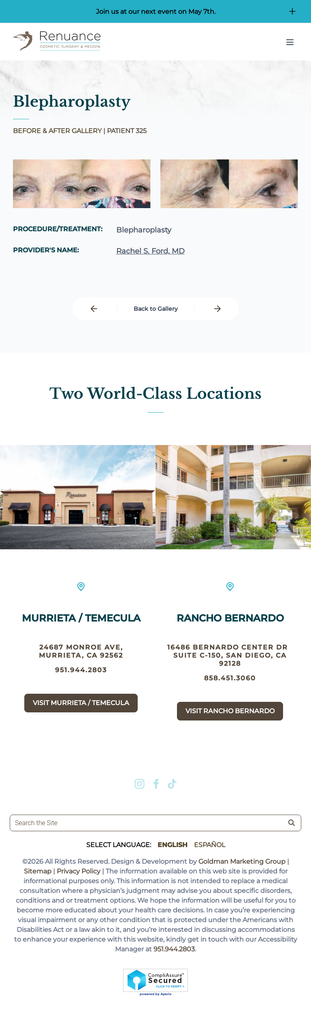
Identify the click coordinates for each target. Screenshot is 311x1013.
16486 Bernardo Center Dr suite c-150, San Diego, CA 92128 (230, 655)
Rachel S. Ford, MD (150, 251)
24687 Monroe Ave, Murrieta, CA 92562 (81, 651)
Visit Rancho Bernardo (230, 711)
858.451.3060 (230, 678)
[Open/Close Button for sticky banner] (292, 11)
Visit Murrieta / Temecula (81, 703)
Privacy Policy (78, 871)
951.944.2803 (81, 670)
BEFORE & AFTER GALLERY (57, 131)
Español (209, 845)
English (172, 845)
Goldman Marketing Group (241, 861)
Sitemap (37, 871)
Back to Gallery (156, 308)
